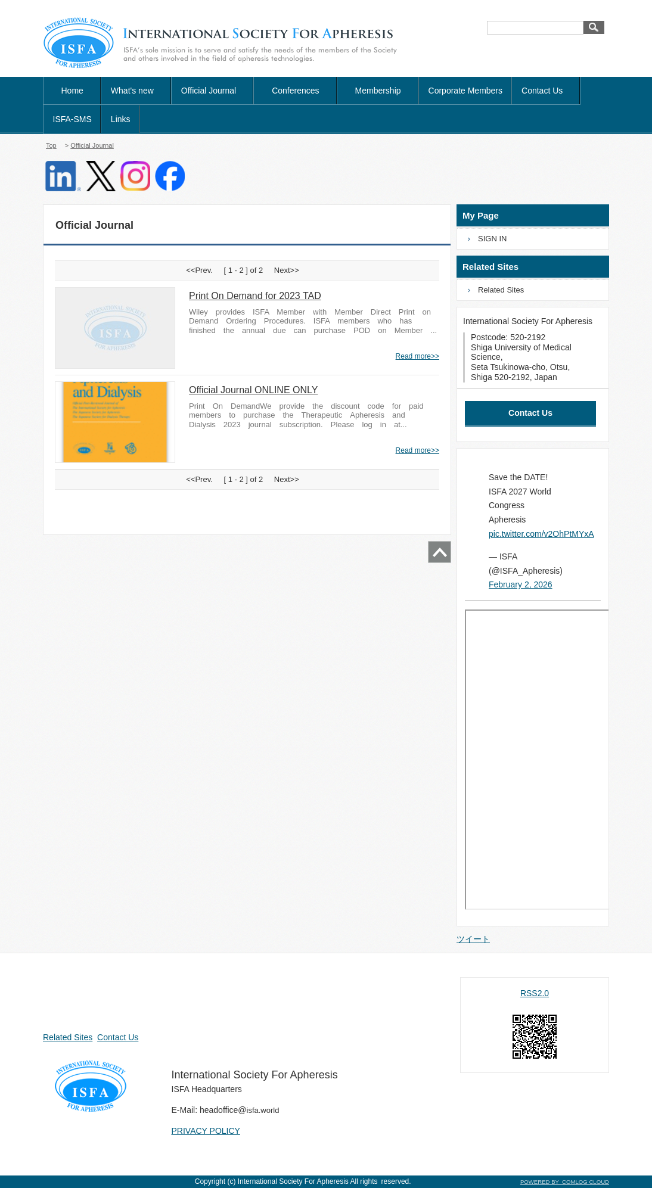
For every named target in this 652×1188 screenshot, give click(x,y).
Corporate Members (466, 90)
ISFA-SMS (72, 119)
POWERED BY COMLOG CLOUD (564, 1181)
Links (121, 119)
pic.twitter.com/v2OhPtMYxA (541, 534)
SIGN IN (492, 238)
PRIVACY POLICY (206, 1131)
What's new (136, 90)
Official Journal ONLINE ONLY (253, 390)
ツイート (473, 939)
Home (72, 90)
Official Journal (92, 145)
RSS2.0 (534, 993)
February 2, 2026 (520, 584)
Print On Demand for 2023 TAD (255, 296)
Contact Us (546, 90)
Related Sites (501, 289)
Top (51, 145)
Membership (378, 90)
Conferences (295, 90)
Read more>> (417, 356)
